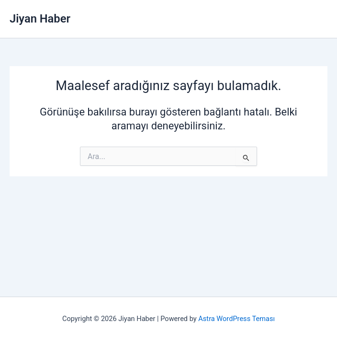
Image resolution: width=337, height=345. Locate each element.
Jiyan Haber (40, 18)
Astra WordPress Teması (236, 318)
